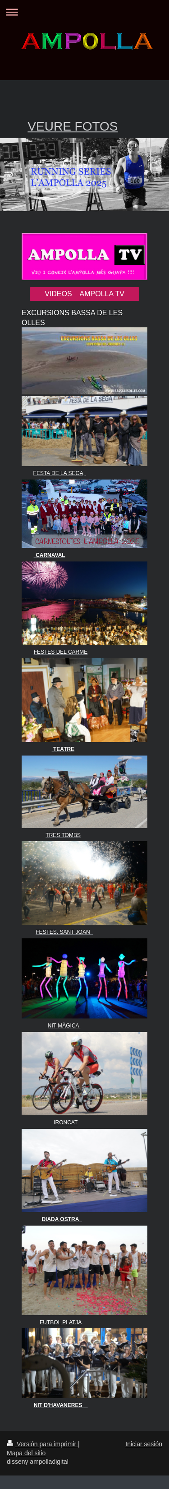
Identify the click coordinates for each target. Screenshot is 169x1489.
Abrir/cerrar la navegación (84, 12)
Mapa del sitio (26, 1453)
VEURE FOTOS (72, 126)
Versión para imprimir (42, 1444)
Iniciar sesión (143, 1444)
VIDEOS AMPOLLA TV (84, 294)
